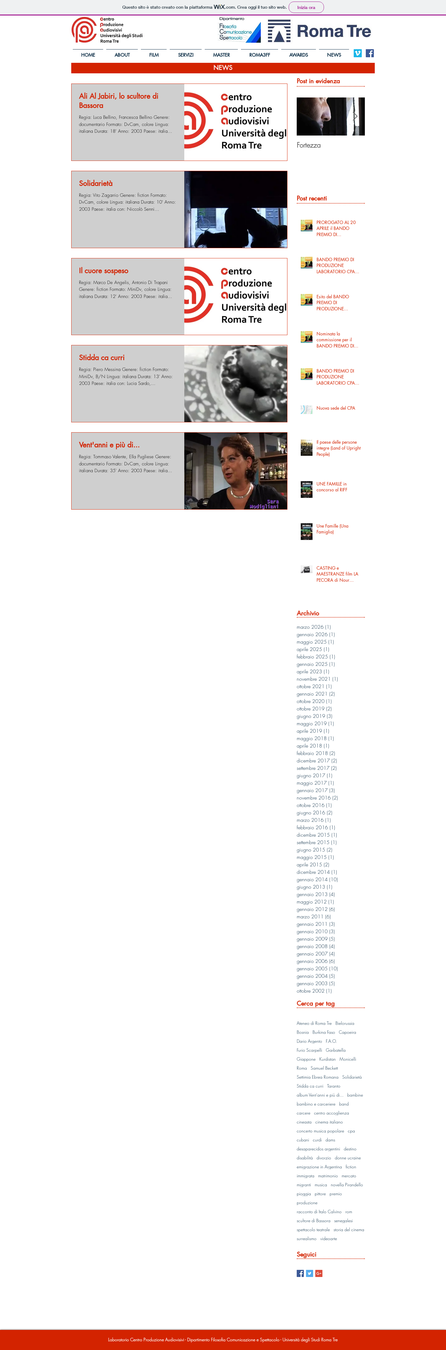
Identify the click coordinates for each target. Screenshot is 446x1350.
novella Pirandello (347, 1184)
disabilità (305, 1157)
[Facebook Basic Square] (300, 1273)
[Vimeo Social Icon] (358, 53)
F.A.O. (331, 1041)
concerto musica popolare (320, 1130)
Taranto (333, 1086)
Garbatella (336, 1050)
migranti (304, 1184)
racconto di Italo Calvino (319, 1211)
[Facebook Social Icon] (370, 53)
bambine (355, 1095)
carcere (303, 1112)
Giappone (306, 1059)
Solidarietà (352, 1077)
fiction (351, 1166)
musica (321, 1184)
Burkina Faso (324, 1032)
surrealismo (307, 1238)
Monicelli (347, 1059)
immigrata (305, 1175)
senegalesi (343, 1220)
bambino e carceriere (316, 1103)
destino (350, 1148)
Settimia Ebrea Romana (318, 1077)
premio (336, 1193)
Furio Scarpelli (309, 1050)
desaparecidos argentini (318, 1148)
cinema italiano (329, 1121)
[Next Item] (355, 116)
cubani (303, 1139)
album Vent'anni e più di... (320, 1095)
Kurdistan (327, 1059)
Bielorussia (344, 1023)
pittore (320, 1193)
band (344, 1103)
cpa (351, 1130)
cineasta (304, 1121)
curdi (317, 1139)
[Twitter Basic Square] (309, 1273)
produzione (307, 1202)
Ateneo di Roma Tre (314, 1023)
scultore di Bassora (313, 1220)
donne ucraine (348, 1157)
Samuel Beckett (324, 1068)
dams (330, 1139)
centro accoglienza (331, 1112)
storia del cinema (349, 1229)
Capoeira (347, 1032)
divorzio (324, 1157)
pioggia (304, 1193)
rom (348, 1211)
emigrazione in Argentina (319, 1166)
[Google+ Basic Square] (318, 1273)
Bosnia (303, 1032)
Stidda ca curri (310, 1086)
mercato (349, 1175)
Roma (302, 1068)
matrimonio (328, 1175)
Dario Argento (309, 1041)
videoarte (328, 1238)
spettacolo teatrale (313, 1229)
